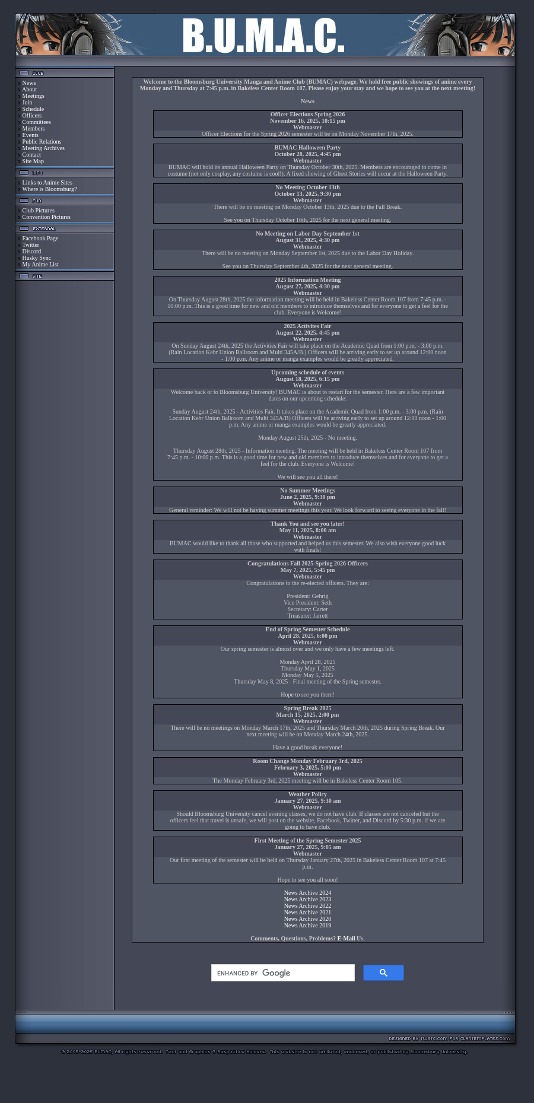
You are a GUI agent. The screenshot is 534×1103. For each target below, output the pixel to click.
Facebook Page (41, 238)
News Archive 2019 (307, 925)
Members (34, 128)
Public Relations (42, 141)
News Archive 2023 (307, 899)
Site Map (33, 161)
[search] (282, 973)
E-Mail (346, 938)
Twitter (30, 244)
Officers (32, 115)
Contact (32, 154)
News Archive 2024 (307, 892)
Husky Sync (37, 258)
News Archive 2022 (307, 905)
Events (31, 135)
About (29, 89)
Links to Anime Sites (47, 182)
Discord (32, 251)
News (29, 83)
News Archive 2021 (307, 912)
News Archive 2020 (307, 919)
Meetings (33, 96)
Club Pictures (39, 210)
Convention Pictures (47, 217)
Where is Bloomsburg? (49, 189)
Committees (37, 122)
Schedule (33, 109)
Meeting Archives (44, 148)
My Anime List (41, 264)
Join (28, 102)
